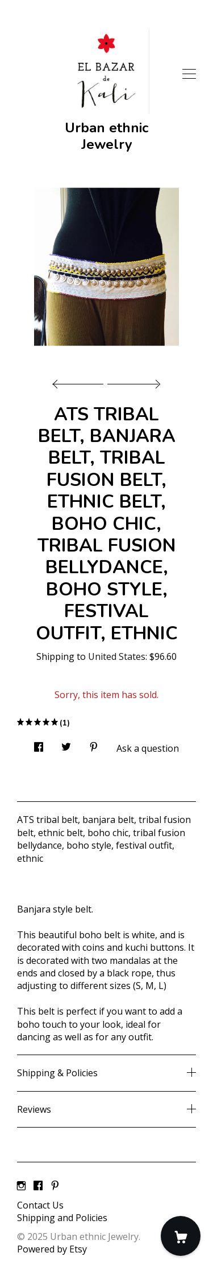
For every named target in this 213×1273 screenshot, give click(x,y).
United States (116, 656)
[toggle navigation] (189, 74)
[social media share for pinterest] (93, 743)
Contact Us (40, 1205)
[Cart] (181, 1236)
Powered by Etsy (52, 1249)
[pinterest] (55, 1185)
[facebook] (38, 1185)
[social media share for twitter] (66, 743)
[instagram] (21, 1185)
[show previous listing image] (80, 381)
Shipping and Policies (62, 1217)
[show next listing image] (132, 381)
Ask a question (147, 748)
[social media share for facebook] (38, 743)
